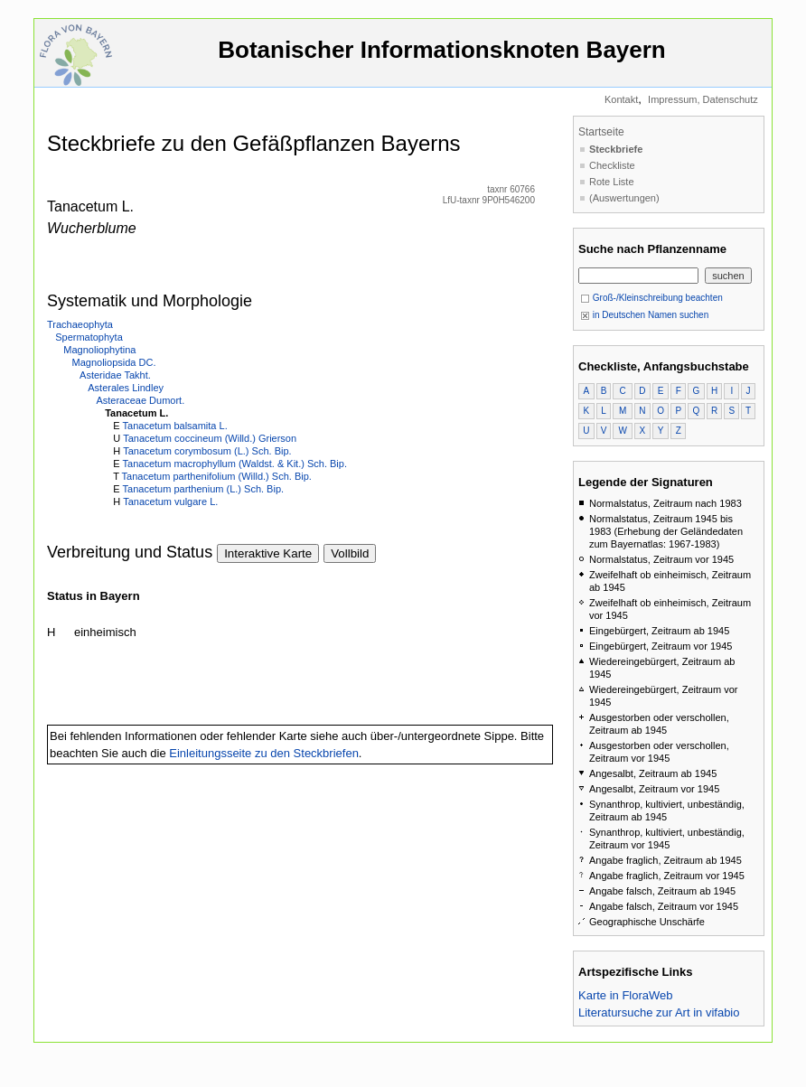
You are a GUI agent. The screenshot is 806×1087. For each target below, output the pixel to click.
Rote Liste (611, 181)
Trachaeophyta (80, 324)
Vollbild (350, 553)
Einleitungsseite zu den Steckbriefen (264, 753)
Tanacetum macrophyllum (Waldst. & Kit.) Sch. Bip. (235, 463)
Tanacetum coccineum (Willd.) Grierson (209, 438)
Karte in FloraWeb (625, 995)
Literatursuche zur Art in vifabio (658, 1012)
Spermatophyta (89, 337)
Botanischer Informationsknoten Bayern (442, 58)
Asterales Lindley (126, 387)
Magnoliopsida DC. (114, 362)
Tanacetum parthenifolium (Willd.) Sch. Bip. (217, 476)
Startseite (601, 132)
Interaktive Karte (268, 553)
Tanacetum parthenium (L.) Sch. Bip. (204, 488)
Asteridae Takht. (115, 375)
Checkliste (612, 165)
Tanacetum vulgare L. (170, 501)
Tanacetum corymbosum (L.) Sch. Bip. (207, 450)
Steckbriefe (615, 149)
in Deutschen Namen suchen (644, 315)
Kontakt (621, 99)
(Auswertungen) (624, 197)
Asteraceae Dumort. (140, 400)
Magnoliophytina (99, 349)
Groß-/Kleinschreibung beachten (651, 298)
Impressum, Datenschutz (703, 99)
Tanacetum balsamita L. (175, 425)
